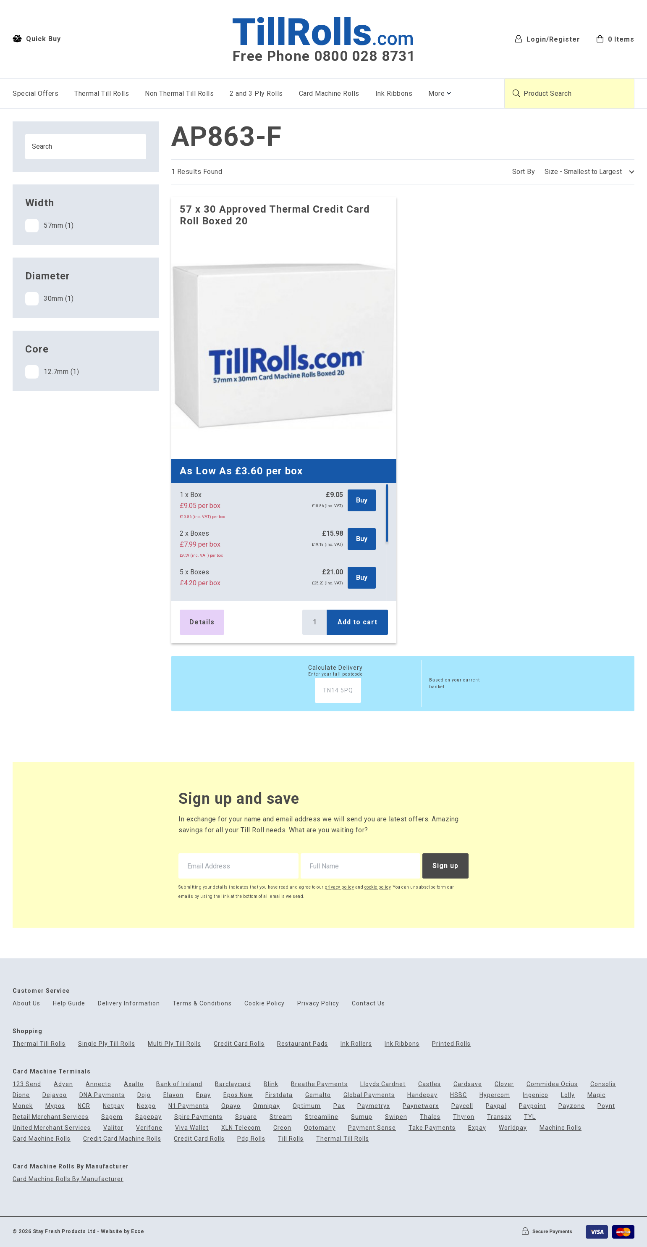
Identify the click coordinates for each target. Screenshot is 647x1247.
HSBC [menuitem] (458, 1095)
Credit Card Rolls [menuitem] (239, 1044)
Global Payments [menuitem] (369, 1095)
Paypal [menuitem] (496, 1106)
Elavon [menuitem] (173, 1095)
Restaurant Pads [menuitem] (302, 1044)
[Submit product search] (516, 93)
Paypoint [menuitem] (532, 1106)
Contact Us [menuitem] (368, 1003)
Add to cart (357, 622)
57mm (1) (49, 225)
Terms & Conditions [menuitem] (202, 1003)
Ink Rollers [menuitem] (356, 1044)
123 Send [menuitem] (27, 1084)
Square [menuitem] (246, 1117)
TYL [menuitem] (530, 1117)
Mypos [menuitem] (55, 1106)
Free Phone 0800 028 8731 (324, 56)
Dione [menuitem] (21, 1095)
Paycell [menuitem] (462, 1106)
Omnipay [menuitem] (266, 1106)
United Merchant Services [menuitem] (52, 1128)
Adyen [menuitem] (63, 1084)
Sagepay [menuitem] (148, 1117)
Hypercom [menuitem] (494, 1095)
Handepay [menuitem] (422, 1095)
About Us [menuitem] (26, 1003)
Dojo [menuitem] (144, 1095)
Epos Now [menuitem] (238, 1095)
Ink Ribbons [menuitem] (394, 93)
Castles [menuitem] (429, 1084)
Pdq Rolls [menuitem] (251, 1139)
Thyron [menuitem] (463, 1117)
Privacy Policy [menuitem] (318, 1003)
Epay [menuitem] (203, 1095)
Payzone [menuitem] (571, 1106)
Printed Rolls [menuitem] (451, 1044)
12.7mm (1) (52, 372)
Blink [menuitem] (271, 1084)
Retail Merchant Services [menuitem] (51, 1117)
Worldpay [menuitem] (513, 1128)
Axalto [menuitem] (134, 1084)
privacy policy (339, 887)
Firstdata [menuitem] (279, 1095)
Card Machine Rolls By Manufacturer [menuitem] (68, 1179)
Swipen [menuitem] (396, 1117)
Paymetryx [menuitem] (373, 1106)
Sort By (523, 172)
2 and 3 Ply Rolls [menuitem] (256, 93)
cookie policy (377, 887)
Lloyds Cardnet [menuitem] (383, 1084)
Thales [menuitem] (430, 1117)
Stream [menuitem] (281, 1117)
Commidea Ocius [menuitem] (552, 1084)
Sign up (445, 866)
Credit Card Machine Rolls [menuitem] (122, 1139)
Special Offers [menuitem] (35, 93)
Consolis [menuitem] (603, 1084)
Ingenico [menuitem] (535, 1095)
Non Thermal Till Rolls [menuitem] (179, 93)
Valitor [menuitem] (113, 1128)
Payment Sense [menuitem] (372, 1128)
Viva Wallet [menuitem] (192, 1128)
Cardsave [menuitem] (467, 1084)
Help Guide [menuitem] (69, 1003)
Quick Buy (37, 38)
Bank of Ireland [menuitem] (179, 1084)
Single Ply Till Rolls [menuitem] (106, 1044)
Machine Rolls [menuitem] (561, 1128)
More (436, 93)
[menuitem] (615, 38)
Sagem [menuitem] (112, 1117)
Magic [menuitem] (596, 1095)
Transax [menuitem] (499, 1117)
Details (202, 622)
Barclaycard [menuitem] (233, 1084)
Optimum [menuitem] (307, 1106)
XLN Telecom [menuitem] (241, 1128)
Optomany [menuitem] (319, 1128)
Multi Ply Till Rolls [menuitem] (174, 1044)
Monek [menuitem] (23, 1106)
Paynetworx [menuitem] (421, 1106)
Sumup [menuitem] (361, 1117)
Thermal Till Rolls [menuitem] (101, 93)
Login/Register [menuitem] (547, 39)
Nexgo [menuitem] (146, 1106)
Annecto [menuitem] (98, 1084)
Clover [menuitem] (504, 1084)
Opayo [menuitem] (231, 1106)
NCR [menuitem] (84, 1106)
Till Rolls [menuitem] (291, 1139)
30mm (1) (49, 298)
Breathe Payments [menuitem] (319, 1084)
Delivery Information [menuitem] (129, 1003)
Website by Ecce (122, 1231)
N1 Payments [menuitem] (188, 1106)
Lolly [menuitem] (568, 1095)
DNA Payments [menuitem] (102, 1095)
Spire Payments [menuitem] (198, 1117)
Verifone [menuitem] (149, 1128)
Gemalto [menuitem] (318, 1095)
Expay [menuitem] (477, 1128)
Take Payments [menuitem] (432, 1128)
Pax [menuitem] (339, 1106)
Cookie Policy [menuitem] (264, 1003)
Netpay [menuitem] (113, 1106)
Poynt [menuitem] (606, 1106)
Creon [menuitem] (282, 1128)
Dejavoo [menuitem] (54, 1095)
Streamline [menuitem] (321, 1117)
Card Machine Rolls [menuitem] (329, 93)
